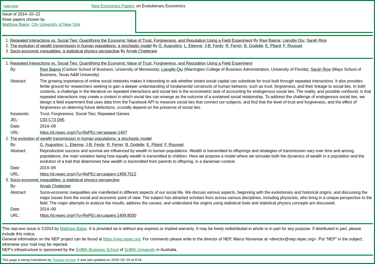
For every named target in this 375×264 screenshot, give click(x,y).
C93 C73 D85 (52, 120)
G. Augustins (170, 46)
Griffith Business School (97, 250)
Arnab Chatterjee (141, 51)
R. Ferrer (234, 46)
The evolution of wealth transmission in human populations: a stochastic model (81, 46)
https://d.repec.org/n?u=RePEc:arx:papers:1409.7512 (88, 174)
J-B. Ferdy (214, 46)
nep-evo (11, 6)
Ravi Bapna (269, 40)
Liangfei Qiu (293, 40)
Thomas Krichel (63, 260)
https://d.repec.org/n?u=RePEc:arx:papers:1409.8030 (88, 215)
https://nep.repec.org (121, 239)
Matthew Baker (15, 24)
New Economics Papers (113, 6)
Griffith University (139, 250)
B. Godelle (253, 46)
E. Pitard (273, 46)
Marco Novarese (248, 239)
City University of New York (56, 24)
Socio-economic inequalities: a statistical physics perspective (64, 51)
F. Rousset (292, 46)
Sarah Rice (317, 40)
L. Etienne (193, 46)
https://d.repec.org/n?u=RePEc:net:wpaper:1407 (83, 132)
